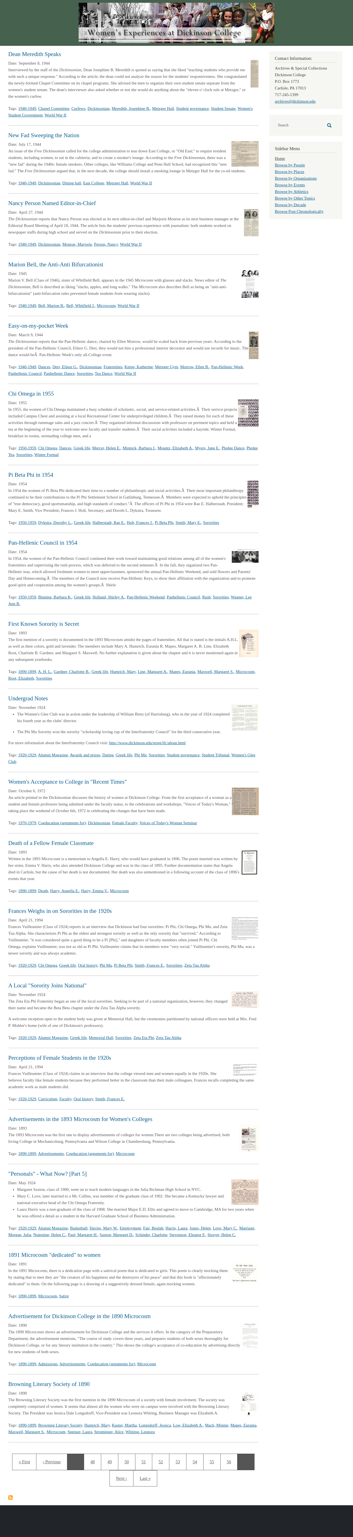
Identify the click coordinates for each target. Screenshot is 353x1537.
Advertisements (51, 1153)
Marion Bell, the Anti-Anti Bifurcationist (55, 264)
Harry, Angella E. (64, 891)
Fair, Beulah (153, 1228)
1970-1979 (27, 823)
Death (43, 891)
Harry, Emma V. (94, 891)
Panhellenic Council (25, 373)
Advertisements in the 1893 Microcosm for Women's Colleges (80, 1119)
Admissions (48, 1364)
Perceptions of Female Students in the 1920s (59, 1057)
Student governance (192, 108)
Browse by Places (289, 171)
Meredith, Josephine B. (131, 108)
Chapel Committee (53, 108)
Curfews (78, 108)
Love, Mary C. (225, 1228)
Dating (108, 755)
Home (280, 158)
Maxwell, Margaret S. (215, 671)
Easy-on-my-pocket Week (38, 325)
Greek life (81, 448)
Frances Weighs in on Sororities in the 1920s (60, 911)
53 (179, 1461)
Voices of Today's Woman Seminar (168, 823)
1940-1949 (27, 108)
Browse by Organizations (296, 178)
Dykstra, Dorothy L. (55, 522)
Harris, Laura (176, 1228)
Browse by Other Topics (295, 198)
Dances (44, 367)
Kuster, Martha (124, 1425)
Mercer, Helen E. (106, 448)
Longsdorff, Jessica (155, 1425)
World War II (55, 115)
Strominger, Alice (109, 1432)
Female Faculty (125, 823)
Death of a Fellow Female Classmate (51, 843)
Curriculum (47, 1099)
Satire (64, 1296)
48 (94, 1461)
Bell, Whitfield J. (80, 305)
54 (196, 1461)
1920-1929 (27, 755)
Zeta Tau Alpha (197, 965)
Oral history (88, 965)
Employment (130, 1228)
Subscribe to (10, 1497)
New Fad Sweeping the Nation (43, 135)
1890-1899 (27, 671)
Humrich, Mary (123, 671)
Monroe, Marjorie (77, 244)
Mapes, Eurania (182, 671)
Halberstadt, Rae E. (109, 522)
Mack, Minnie (216, 1425)
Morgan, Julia (19, 1235)
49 (111, 1461)
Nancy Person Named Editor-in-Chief (52, 203)
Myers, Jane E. (207, 448)
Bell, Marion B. (51, 305)
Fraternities (112, 367)
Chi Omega (47, 448)
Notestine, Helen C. (49, 1235)
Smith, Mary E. (188, 522)
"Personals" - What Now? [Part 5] (47, 1173)
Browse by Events (290, 185)
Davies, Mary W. (104, 1228)
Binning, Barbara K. (55, 597)
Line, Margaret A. (152, 671)
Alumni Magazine (53, 755)
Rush (206, 597)
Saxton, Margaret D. (116, 1235)
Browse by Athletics (292, 191)
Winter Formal (46, 454)
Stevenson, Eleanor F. (187, 1235)
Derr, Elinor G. (64, 367)
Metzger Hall (163, 108)
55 (213, 1461)
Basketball (78, 1228)
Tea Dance (104, 373)
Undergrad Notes (28, 698)
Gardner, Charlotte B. (71, 671)
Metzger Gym (166, 367)
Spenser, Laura (80, 1432)
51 (145, 1461)
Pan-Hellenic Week (227, 367)
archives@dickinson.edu (295, 101)
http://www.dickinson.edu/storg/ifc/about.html (147, 743)
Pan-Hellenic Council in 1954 (42, 542)
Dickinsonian (98, 108)
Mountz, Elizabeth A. (175, 448)
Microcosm (106, 305)
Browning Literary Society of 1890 (49, 1384)
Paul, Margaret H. (82, 1235)
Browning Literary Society (60, 1425)
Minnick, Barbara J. (139, 448)
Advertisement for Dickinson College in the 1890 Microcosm (79, 1316)
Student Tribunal (215, 755)
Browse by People (290, 165)
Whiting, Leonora (140, 1432)
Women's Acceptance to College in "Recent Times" (67, 781)
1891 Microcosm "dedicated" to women (54, 1255)
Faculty (65, 1099)
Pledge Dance (233, 448)
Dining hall (71, 183)
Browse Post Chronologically (299, 211)
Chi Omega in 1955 (31, 393)
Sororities (85, 373)
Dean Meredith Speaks (34, 54)
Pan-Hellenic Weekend (146, 597)
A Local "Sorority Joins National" (47, 985)
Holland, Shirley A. (109, 597)
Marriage (246, 1228)
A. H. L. (45, 671)
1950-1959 (27, 448)
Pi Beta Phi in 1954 (30, 474)
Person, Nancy (106, 244)
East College (93, 183)
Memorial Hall (101, 1037)
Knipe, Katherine (138, 367)
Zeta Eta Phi (143, 1037)
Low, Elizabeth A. (188, 1425)
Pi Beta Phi (164, 522)
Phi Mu (140, 755)
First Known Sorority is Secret (43, 624)
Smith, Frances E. (149, 965)
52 (163, 1461)
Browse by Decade (290, 205)
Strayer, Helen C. (221, 1235)
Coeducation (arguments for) (62, 823)
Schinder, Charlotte (151, 1235)
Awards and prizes (85, 755)
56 (230, 1461)
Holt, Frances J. (140, 522)
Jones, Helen (200, 1228)
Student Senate (223, 108)
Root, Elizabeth (21, 678)
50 (128, 1461)
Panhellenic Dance (59, 373)
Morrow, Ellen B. (194, 367)
